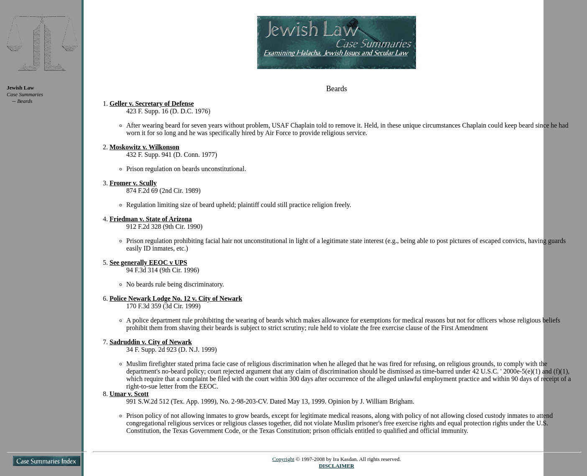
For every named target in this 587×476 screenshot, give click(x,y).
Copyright (283, 459)
